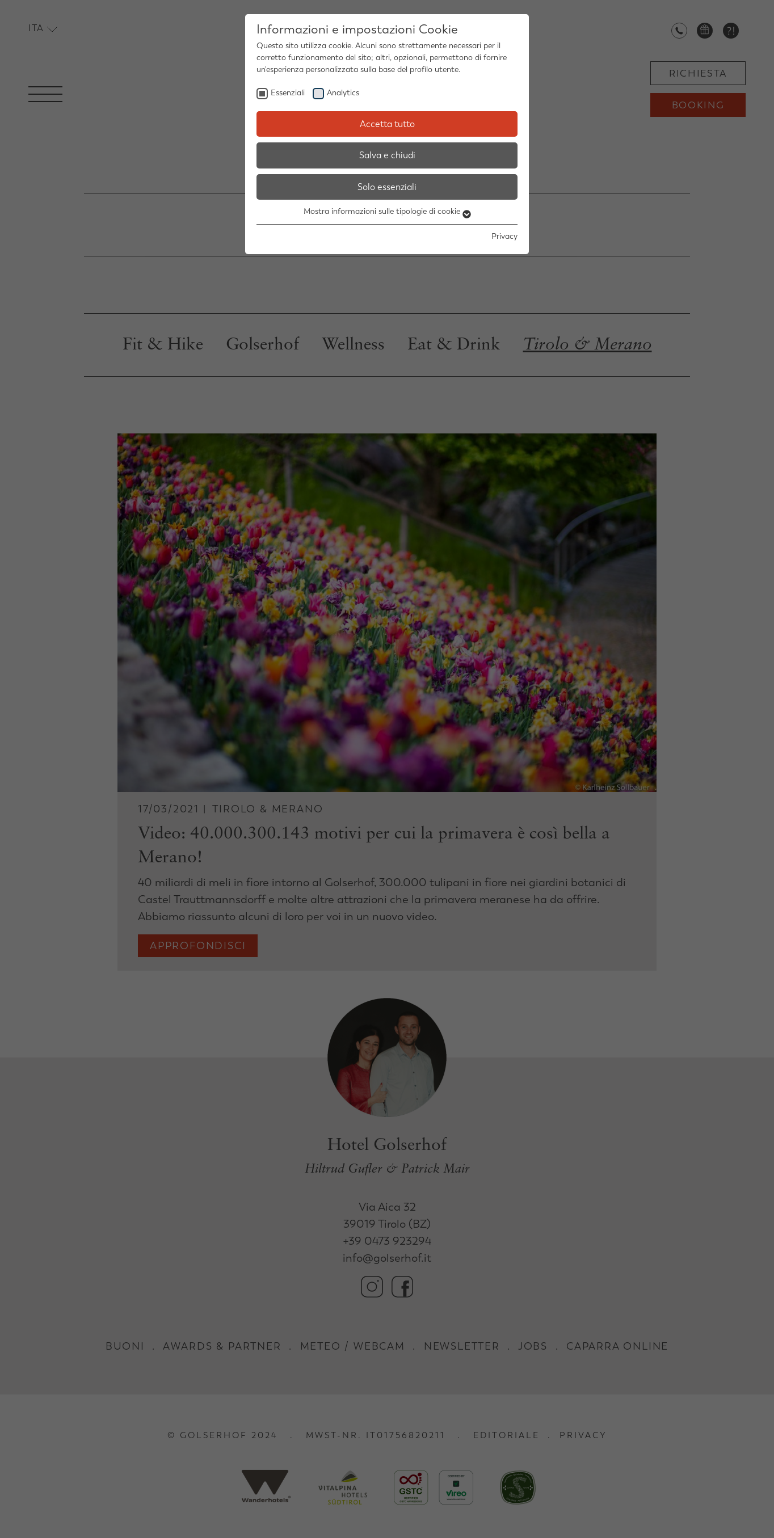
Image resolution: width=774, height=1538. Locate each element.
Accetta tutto (387, 124)
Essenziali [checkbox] (288, 93)
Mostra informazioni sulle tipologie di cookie (387, 211)
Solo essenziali (387, 187)
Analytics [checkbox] (343, 93)
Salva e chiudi (387, 155)
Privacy (504, 236)
